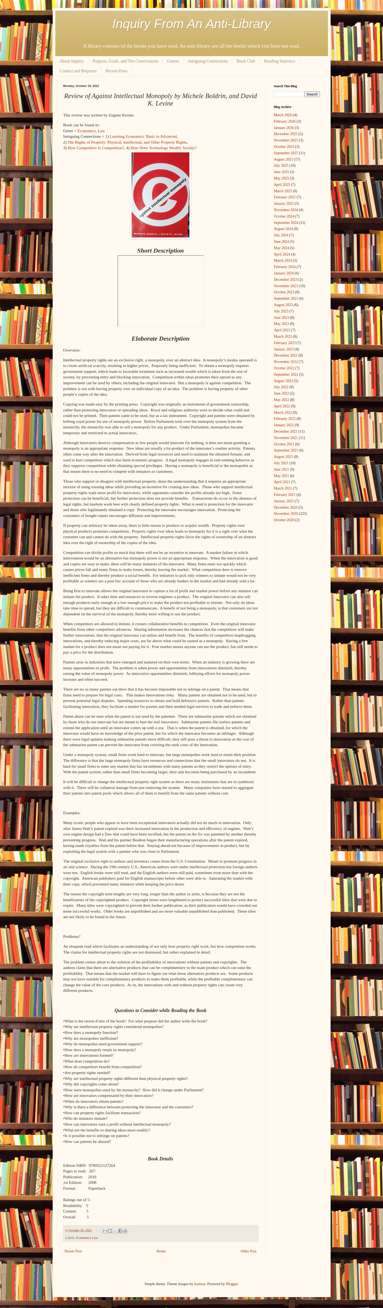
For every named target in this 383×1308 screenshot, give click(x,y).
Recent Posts (116, 71)
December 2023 (286, 280)
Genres (173, 61)
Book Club (246, 61)
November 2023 (286, 286)
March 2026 (283, 115)
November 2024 (286, 210)
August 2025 (283, 159)
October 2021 (284, 444)
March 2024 (283, 260)
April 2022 (282, 406)
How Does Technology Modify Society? (164, 147)
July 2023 (281, 311)
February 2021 (285, 495)
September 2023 (286, 298)
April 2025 (282, 185)
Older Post (249, 1251)
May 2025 (281, 178)
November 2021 (286, 438)
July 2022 (281, 387)
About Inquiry (72, 61)
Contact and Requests (78, 71)
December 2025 (286, 134)
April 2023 (282, 330)
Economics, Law (91, 130)
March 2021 (283, 488)
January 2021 (284, 501)
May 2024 (281, 248)
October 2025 (284, 147)
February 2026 (285, 121)
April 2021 (282, 482)
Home (161, 1251)
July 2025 (281, 166)
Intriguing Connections (208, 61)
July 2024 (281, 235)
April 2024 (282, 254)
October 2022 (284, 368)
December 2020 (286, 507)
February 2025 (285, 197)
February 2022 (285, 419)
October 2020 (284, 520)
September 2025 (286, 153)
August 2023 (283, 305)
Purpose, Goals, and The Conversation (125, 61)
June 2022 (281, 393)
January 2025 (284, 204)
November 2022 (286, 362)
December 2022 (286, 355)
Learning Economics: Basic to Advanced (143, 136)
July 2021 (281, 463)
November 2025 (286, 140)
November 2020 (286, 514)
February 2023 (285, 343)
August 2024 (283, 229)
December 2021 (286, 431)
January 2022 (284, 425)
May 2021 (281, 476)
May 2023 (281, 324)
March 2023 (283, 337)
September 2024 (286, 223)
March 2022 (283, 413)
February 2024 (285, 267)
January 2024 (284, 273)
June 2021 (281, 469)
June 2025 (281, 172)
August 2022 (283, 381)
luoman (199, 1284)
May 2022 (281, 400)
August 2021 (283, 457)
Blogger (232, 1284)
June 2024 (281, 242)
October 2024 (284, 216)
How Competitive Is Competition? (96, 147)
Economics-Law (87, 1238)
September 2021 (286, 450)
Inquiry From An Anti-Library (191, 24)
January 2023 (284, 349)
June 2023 (281, 318)
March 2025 (283, 191)
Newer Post (73, 1251)
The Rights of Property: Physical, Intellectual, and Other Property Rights (127, 142)
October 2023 (284, 292)
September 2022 (286, 375)
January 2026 (284, 128)
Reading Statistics (279, 61)
